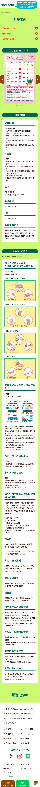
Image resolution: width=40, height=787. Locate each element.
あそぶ (19, 709)
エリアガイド (11, 723)
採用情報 (6, 768)
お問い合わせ (25, 764)
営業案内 (9, 729)
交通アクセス (11, 738)
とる (20, 713)
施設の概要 (6, 33)
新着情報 (26, 738)
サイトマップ (7, 772)
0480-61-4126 (10, 206)
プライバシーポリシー (28, 768)
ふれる (19, 718)
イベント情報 (28, 729)
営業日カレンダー (9, 28)
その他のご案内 (8, 38)
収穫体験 (26, 743)
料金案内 (9, 734)
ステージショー (29, 734)
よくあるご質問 (8, 764)
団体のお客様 (11, 743)
